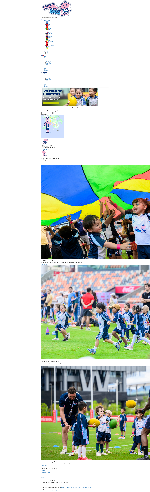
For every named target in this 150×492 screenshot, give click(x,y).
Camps (45, 68)
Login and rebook (44, 364)
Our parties (48, 62)
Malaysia (50, 34)
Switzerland (50, 41)
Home (45, 56)
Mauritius (50, 33)
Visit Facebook (44, 264)
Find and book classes (48, 67)
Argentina (50, 21)
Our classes (48, 58)
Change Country (47, 20)
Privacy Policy (47, 490)
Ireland (49, 28)
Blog (47, 65)
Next (107, 97)
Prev (43, 97)
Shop (45, 69)
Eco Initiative (48, 63)
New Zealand (50, 36)
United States (50, 46)
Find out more (44, 465)
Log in (47, 52)
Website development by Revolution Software (69, 487)
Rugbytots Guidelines (55, 490)
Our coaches (48, 61)
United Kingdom (51, 45)
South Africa (50, 38)
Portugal (49, 37)
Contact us (46, 70)
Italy (49, 29)
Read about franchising (45, 161)
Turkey (49, 42)
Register (47, 53)
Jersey (49, 32)
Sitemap (42, 490)
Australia (49, 23)
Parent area (46, 51)
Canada (49, 24)
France (49, 25)
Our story (48, 60)
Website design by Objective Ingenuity (85, 487)
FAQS (47, 64)
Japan (49, 30)
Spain (49, 40)
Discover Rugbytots (45, 149)
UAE (49, 44)
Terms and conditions (63, 490)
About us (45, 57)
